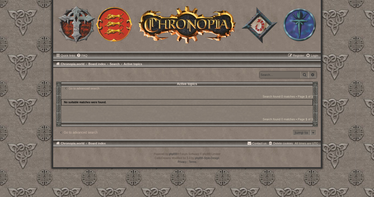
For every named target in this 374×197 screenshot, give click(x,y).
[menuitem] (82, 55)
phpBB (173, 154)
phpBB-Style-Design (207, 158)
